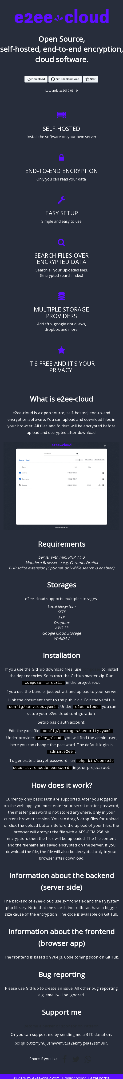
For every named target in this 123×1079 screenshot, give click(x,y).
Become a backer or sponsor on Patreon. (61, 1022)
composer (91, 669)
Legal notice (99, 1074)
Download (36, 79)
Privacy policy (74, 1074)
